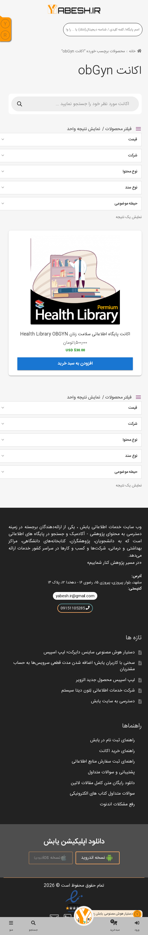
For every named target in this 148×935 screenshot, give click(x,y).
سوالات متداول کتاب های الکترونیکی (102, 793)
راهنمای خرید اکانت (116, 751)
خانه (132, 51)
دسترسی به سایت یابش (112, 701)
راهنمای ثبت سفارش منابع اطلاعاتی (103, 761)
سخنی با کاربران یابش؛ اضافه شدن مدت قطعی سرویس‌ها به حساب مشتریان (73, 666)
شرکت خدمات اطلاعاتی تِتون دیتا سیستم (97, 690)
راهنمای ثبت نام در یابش (112, 740)
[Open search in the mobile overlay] (75, 104)
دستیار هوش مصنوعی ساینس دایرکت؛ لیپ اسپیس (89, 652)
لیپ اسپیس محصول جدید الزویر (105, 680)
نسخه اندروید (97, 857)
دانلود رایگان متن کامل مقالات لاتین (102, 783)
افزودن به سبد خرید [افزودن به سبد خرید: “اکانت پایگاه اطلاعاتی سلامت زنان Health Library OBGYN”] (75, 363)
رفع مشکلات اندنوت (117, 804)
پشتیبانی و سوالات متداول (111, 772)
